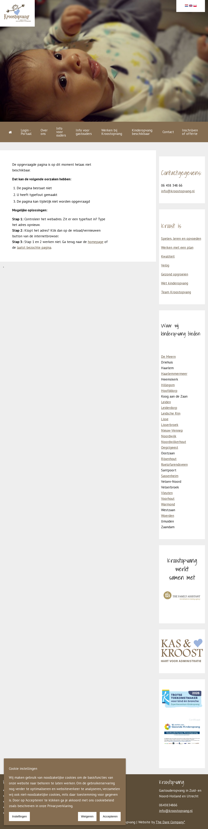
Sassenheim (169, 476)
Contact (168, 132)
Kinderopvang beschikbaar (142, 132)
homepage (95, 242)
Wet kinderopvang (174, 283)
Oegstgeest (169, 447)
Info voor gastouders (84, 132)
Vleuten (167, 493)
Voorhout (167, 498)
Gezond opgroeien (174, 274)
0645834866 (168, 805)
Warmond (168, 504)
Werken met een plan (177, 247)
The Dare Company (170, 822)
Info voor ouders (61, 132)
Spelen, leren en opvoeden (181, 238)
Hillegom (168, 385)
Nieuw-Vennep (172, 430)
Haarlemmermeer (174, 373)
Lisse (164, 419)
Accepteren (110, 816)
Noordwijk (168, 436)
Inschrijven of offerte (190, 132)
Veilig (165, 265)
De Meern (168, 356)
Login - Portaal (26, 132)
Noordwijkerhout (173, 442)
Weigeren (87, 816)
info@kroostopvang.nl (178, 191)
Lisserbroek (169, 425)
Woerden (167, 515)
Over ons (44, 132)
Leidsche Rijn (170, 413)
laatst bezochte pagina (34, 247)
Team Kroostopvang (176, 292)
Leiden (166, 402)
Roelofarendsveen (174, 464)
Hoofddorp (169, 390)
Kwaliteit (168, 256)
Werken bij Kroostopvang (111, 132)
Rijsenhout (169, 459)
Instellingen (19, 816)
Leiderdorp (169, 407)
